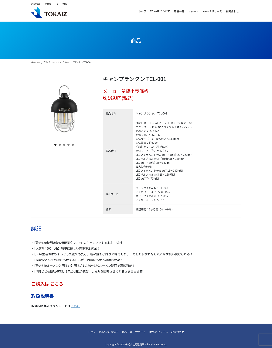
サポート (141, 332)
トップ (86, 332)
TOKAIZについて (105, 332)
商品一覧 (125, 332)
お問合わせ (183, 332)
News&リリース (162, 332)
